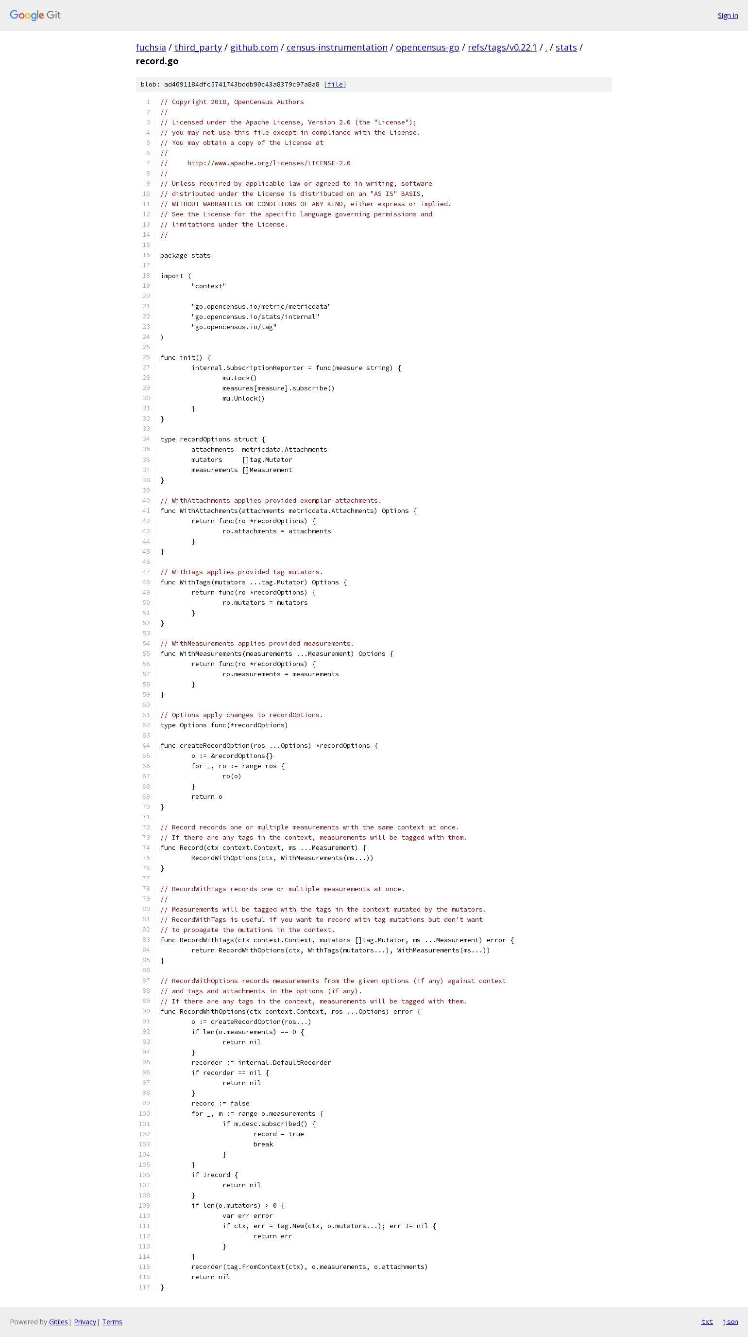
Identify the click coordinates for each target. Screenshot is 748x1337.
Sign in (728, 15)
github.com (254, 47)
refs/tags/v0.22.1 (502, 47)
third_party (198, 47)
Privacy (85, 1321)
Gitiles (58, 1321)
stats (566, 47)
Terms (112, 1321)
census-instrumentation (337, 47)
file (335, 84)
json (730, 1321)
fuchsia (151, 47)
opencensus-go (427, 47)
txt (707, 1321)
